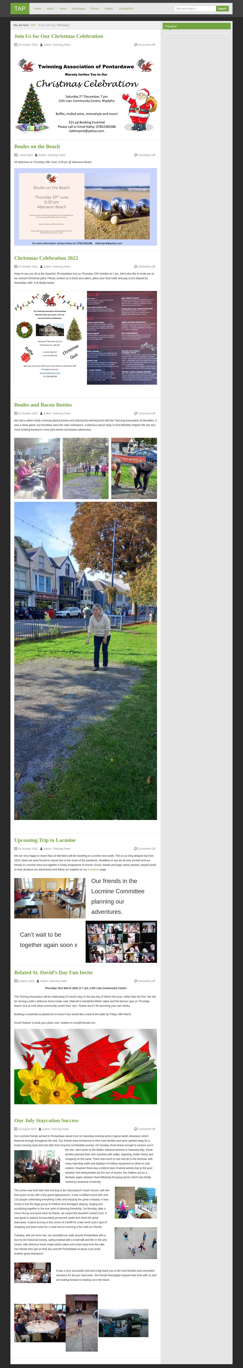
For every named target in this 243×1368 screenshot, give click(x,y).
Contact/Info (126, 8)
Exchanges (78, 8)
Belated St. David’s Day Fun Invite (53, 972)
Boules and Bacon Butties (43, 405)
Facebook (93, 869)
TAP (20, 8)
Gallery (109, 8)
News (63, 8)
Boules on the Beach (37, 146)
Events (95, 8)
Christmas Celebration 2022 (46, 258)
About (50, 8)
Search (222, 8)
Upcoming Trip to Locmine (45, 840)
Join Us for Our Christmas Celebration (58, 36)
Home (37, 8)
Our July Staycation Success (46, 1120)
